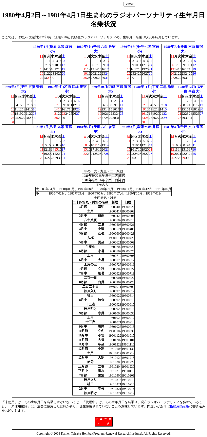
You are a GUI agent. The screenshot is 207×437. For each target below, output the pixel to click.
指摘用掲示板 (179, 406)
